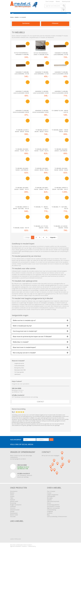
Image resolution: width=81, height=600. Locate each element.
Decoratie (13, 552)
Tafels (11, 533)
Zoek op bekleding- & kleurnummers (57, 552)
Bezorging (49, 533)
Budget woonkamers (15, 540)
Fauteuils (12, 535)
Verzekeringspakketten (53, 540)
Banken (12, 528)
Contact (40, 437)
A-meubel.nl (29, 580)
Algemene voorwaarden (53, 544)
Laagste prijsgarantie (52, 530)
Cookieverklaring (51, 545)
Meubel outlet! (14, 537)
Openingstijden (51, 532)
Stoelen (12, 532)
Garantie (49, 535)
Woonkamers (13, 527)
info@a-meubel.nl (18, 431)
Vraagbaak (50, 547)
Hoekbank (13, 542)
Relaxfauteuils (14, 549)
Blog (48, 550)
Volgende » (53, 273)
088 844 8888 (16, 424)
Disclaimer (24, 582)
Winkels (58, 2)
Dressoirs (12, 544)
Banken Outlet (14, 550)
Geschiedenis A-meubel (53, 542)
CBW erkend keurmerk (53, 537)
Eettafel (12, 547)
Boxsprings (13, 538)
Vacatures (49, 549)
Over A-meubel (50, 2)
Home (12, 19)
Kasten (17, 19)
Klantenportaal (66, 2)
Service (49, 538)
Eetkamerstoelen (14, 545)
